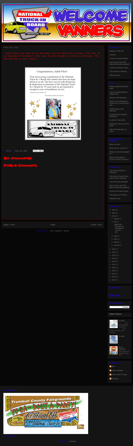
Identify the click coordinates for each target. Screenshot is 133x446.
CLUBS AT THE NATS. (118, 120)
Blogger (73, 441)
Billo (113, 366)
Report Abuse (116, 314)
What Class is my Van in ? (119, 148)
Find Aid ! (113, 55)
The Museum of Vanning (118, 71)
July (115, 222)
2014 (114, 274)
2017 (114, 264)
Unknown (115, 378)
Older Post (96, 225)
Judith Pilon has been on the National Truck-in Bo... (119, 228)
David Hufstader (117, 370)
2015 (114, 271)
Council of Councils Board (119, 58)
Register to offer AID (117, 51)
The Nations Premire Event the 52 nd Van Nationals (119, 177)
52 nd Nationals (122, 348)
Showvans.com (115, 75)
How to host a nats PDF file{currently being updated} (119, 63)
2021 (114, 252)
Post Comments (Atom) (59, 231)
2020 (114, 255)
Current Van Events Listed (119, 68)
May (115, 236)
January (117, 245)
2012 (114, 280)
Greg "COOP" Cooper (119, 374)
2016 (114, 268)
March (116, 242)
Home (53, 225)
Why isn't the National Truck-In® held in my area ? (119, 158)
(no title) (122, 321)
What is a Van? (115, 144)
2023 (114, 216)
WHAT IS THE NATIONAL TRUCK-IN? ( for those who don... (119, 103)
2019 (114, 258)
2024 (114, 213)
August (116, 219)
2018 (114, 261)
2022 (114, 249)
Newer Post (9, 225)
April (115, 239)
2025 (114, 210)
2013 (114, 277)
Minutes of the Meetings (118, 98)
